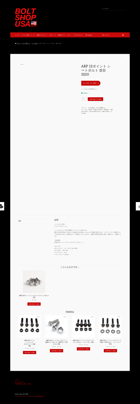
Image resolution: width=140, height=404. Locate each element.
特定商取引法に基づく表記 (23, 383)
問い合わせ (89, 35)
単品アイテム (41, 35)
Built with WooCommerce (36, 396)
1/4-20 (90, 109)
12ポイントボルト (97, 109)
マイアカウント (78, 35)
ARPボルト (106, 109)
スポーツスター (106, 111)
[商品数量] (84, 99)
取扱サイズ (61, 35)
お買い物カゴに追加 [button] (34, 304)
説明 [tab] (19, 221)
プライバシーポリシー (21, 396)
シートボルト (35, 43)
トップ (17, 35)
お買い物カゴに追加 (95, 99)
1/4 (86, 109)
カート (69, 35)
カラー (51, 35)
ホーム (18, 43)
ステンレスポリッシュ (94, 111)
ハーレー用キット (27, 35)
